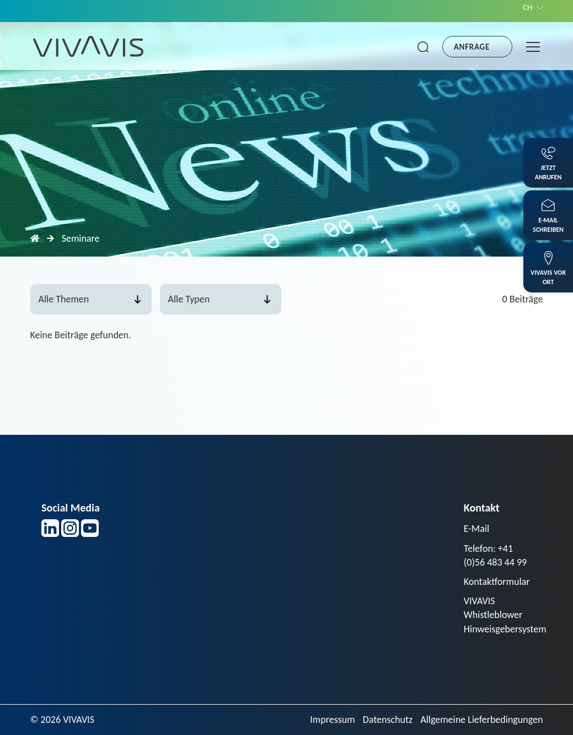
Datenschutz (388, 719)
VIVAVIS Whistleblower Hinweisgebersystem (505, 615)
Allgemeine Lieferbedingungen (481, 719)
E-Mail (476, 529)
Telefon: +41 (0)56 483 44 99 (495, 555)
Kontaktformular (497, 582)
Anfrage (472, 47)
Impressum (332, 719)
